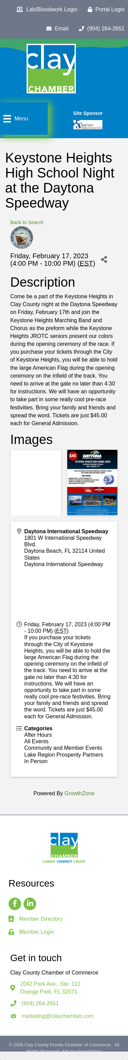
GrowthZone (80, 793)
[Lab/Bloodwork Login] (45, 9)
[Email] (56, 29)
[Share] (104, 259)
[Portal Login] (104, 9)
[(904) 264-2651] (100, 29)
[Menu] (15, 119)
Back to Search (27, 222)
